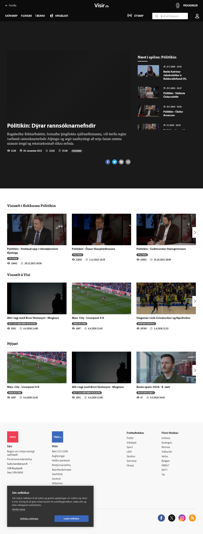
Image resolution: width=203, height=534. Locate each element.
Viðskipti (131, 443)
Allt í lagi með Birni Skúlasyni (22, 323)
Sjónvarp (131, 461)
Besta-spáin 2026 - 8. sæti (153, 387)
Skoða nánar (18, 509)
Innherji (166, 438)
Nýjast (12, 343)
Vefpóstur (57, 483)
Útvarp (130, 465)
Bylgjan (166, 461)
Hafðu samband (61, 460)
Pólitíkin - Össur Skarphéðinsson (93, 249)
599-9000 (17, 473)
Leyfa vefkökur (71, 518)
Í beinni (40, 16)
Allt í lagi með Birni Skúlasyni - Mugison (33, 318)
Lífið (129, 452)
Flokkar (26, 16)
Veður (165, 456)
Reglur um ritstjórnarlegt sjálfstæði (21, 453)
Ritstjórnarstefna (61, 465)
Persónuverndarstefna (19, 459)
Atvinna (166, 447)
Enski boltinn (79, 323)
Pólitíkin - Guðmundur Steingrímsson (161, 249)
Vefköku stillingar (29, 518)
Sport (130, 447)
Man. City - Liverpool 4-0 (88, 318)
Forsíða (10, 5)
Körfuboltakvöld (146, 323)
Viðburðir (167, 452)
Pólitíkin (76, 150)
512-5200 (62, 451)
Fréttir (130, 438)
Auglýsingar (58, 456)
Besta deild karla (146, 392)
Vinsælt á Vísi (18, 274)
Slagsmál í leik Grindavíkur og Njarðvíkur (163, 318)
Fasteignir (167, 443)
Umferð (56, 479)
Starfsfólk (57, 474)
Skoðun (131, 456)
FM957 (165, 465)
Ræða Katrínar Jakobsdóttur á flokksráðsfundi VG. (175, 75)
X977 (164, 470)
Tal (163, 475)
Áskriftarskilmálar (61, 470)
